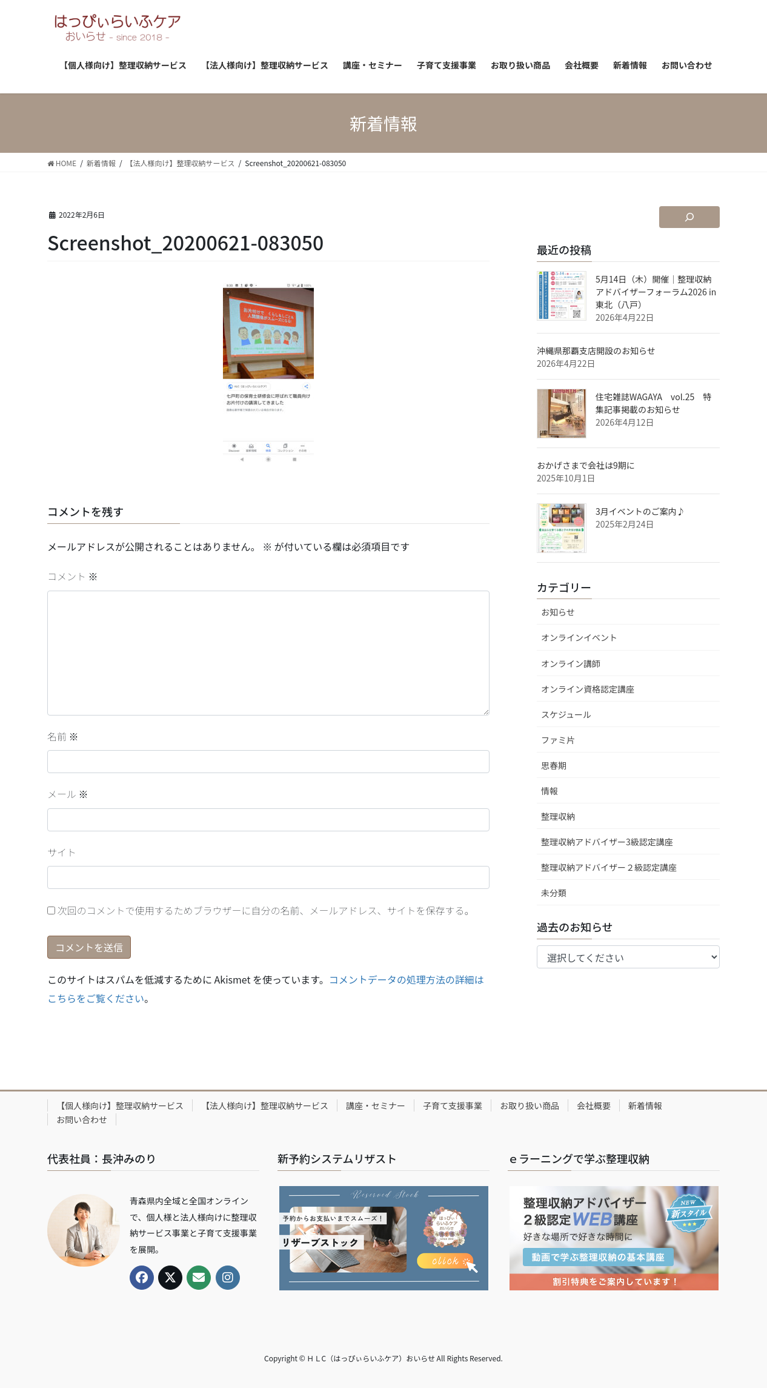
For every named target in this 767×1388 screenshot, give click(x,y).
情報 (549, 791)
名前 (63, 736)
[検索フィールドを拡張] (689, 217)
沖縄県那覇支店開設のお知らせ (596, 350)
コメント (72, 576)
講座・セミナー (375, 1105)
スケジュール (566, 714)
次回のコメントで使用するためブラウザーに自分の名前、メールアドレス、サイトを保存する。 (266, 910)
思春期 (553, 765)
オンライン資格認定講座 (587, 689)
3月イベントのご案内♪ (640, 511)
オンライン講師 (570, 663)
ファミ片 (558, 740)
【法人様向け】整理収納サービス (264, 1105)
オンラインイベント (579, 637)
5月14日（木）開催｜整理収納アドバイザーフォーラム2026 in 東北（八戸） (656, 291)
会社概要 (594, 1105)
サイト (61, 852)
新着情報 (645, 1105)
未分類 (553, 893)
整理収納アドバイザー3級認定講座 (607, 842)
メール (67, 793)
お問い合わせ (81, 1119)
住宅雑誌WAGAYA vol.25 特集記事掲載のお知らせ (653, 403)
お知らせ (558, 612)
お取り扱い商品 (529, 1105)
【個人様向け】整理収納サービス (120, 1105)
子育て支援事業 (452, 1105)
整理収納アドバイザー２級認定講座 (609, 867)
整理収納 (558, 816)
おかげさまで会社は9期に (586, 465)
